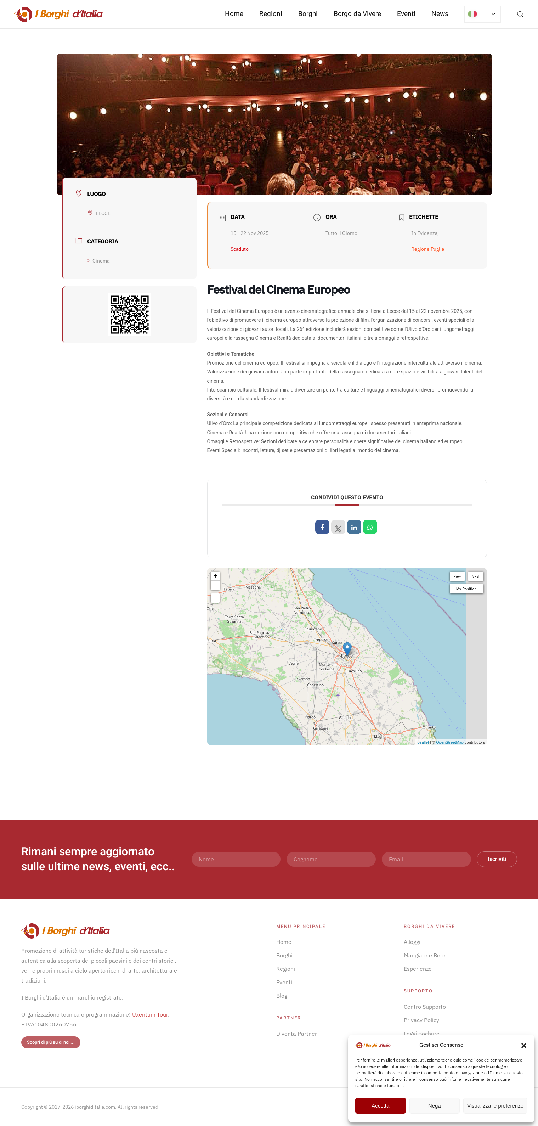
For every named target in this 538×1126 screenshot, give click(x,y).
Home (234, 14)
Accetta (380, 1106)
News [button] (439, 14)
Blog (281, 995)
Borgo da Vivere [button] (357, 14)
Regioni (285, 968)
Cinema (98, 261)
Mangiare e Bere (425, 955)
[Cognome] (331, 859)
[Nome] (236, 859)
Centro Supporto (425, 1006)
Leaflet (423, 742)
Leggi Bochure (422, 1033)
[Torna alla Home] (58, 14)
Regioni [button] (270, 14)
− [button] (215, 585)
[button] (523, 1044)
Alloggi (412, 941)
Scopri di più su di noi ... (51, 1042)
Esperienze (418, 968)
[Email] (426, 859)
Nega (434, 1106)
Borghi (308, 14)
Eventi (406, 14)
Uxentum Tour (150, 1014)
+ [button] (215, 576)
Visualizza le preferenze (495, 1106)
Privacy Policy (421, 1020)
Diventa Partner (296, 1033)
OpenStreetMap (450, 742)
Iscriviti (497, 859)
